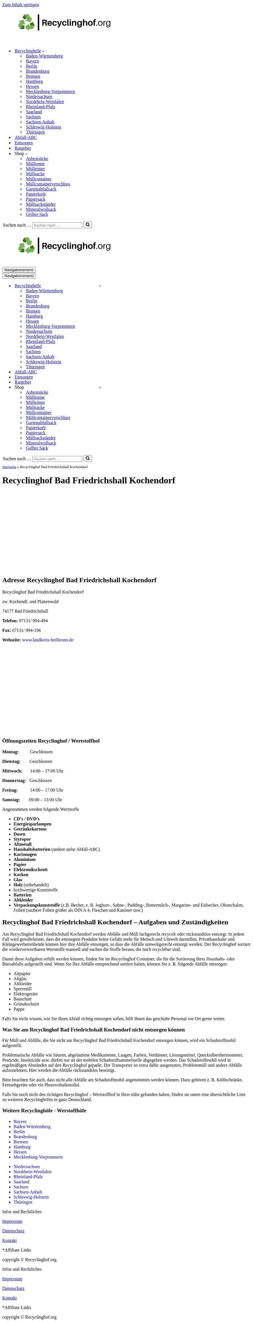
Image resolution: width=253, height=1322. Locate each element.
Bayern (32, 61)
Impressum (12, 1221)
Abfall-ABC (26, 137)
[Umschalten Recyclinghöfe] (100, 286)
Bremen (33, 76)
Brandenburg (37, 71)
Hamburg (34, 81)
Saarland (34, 111)
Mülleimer (35, 168)
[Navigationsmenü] (19, 270)
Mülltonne (35, 163)
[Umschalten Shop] (100, 387)
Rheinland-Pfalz (40, 106)
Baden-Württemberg (44, 56)
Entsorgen (24, 142)
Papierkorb (36, 194)
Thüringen (35, 132)
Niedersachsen (39, 96)
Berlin (31, 66)
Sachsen (33, 116)
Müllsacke (35, 173)
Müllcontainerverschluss (48, 183)
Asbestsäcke (37, 158)
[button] (43, 51)
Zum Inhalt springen (20, 4)
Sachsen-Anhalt (40, 121)
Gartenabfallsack (41, 189)
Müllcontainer (39, 178)
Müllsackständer (41, 204)
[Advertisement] (126, 531)
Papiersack (35, 199)
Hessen (32, 86)
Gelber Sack (37, 214)
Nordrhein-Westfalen (45, 101)
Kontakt (9, 1240)
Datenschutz (13, 1230)
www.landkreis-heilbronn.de (48, 639)
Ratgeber (23, 148)
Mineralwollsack (41, 209)
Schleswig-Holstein (43, 127)
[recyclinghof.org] (72, 41)
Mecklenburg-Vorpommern (50, 91)
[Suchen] (57, 225)
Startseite (9, 467)
